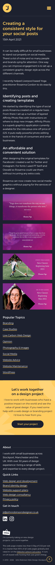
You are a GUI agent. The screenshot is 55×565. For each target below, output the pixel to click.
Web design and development (20, 481)
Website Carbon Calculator (29, 552)
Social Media (10, 353)
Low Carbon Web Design (17, 335)
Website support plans (15, 490)
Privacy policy (10, 499)
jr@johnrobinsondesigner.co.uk (20, 512)
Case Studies (10, 329)
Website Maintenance (15, 366)
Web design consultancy (17, 494)
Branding (8, 323)
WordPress (9, 372)
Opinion (7, 341)
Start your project (27, 424)
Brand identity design (15, 485)
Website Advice (11, 360)
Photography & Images (16, 347)
